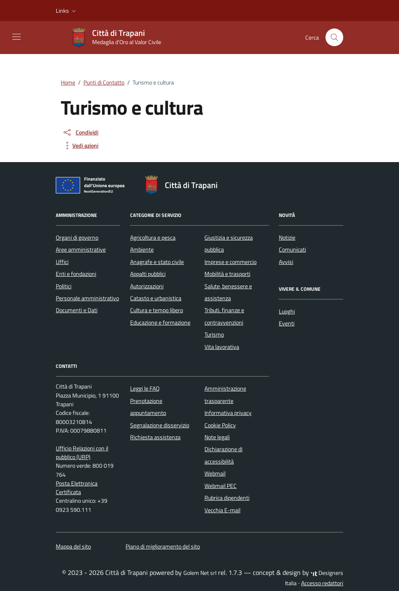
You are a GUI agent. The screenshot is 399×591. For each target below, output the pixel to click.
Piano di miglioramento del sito (163, 546)
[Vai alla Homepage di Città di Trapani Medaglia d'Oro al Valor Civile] (120, 37)
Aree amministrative (81, 249)
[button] (67, 11)
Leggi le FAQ (144, 388)
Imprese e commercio (230, 261)
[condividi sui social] (80, 132)
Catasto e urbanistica (155, 298)
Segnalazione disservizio (159, 425)
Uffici (62, 261)
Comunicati (292, 249)
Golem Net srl (199, 572)
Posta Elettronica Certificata (76, 488)
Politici (63, 286)
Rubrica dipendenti (226, 497)
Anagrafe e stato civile (157, 261)
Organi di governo (77, 237)
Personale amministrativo (87, 298)
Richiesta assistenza (155, 437)
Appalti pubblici (148, 273)
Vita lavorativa (221, 346)
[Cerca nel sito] (334, 37)
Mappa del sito (73, 546)
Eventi (286, 323)
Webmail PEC (220, 485)
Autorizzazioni (147, 286)
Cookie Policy (220, 425)
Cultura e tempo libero (156, 310)
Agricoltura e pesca (153, 237)
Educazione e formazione (160, 322)
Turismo (214, 334)
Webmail (215, 473)
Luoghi (287, 311)
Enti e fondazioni (76, 273)
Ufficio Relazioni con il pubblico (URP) (82, 452)
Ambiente (142, 249)
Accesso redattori (322, 583)
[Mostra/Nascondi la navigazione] (16, 37)
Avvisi (286, 261)
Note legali (217, 437)
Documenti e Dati (76, 310)
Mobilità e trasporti (227, 273)
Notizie (287, 237)
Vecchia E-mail (222, 510)
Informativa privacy (228, 412)
